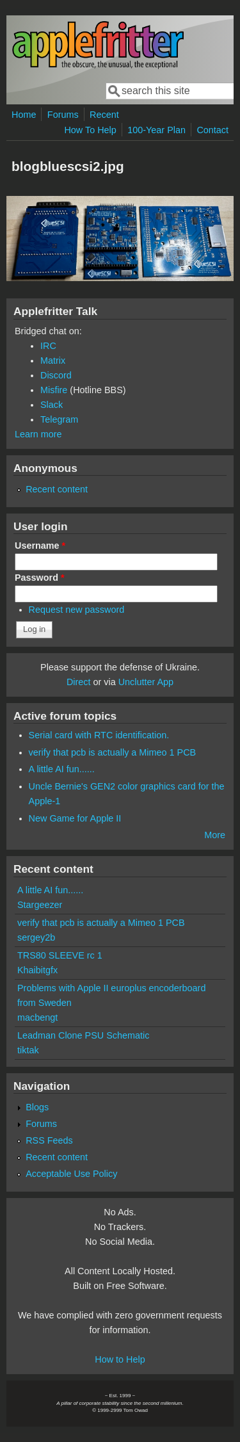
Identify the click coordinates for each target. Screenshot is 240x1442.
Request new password (77, 609)
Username (40, 545)
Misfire (53, 390)
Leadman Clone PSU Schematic (83, 1035)
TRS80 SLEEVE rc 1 (59, 955)
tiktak (28, 1050)
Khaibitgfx (37, 970)
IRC (48, 346)
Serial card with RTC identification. (99, 735)
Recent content (57, 489)
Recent (104, 114)
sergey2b (36, 937)
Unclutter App (145, 682)
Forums (63, 114)
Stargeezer (39, 905)
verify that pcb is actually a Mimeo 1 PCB (112, 752)
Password (40, 577)
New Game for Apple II (75, 818)
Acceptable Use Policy (71, 1174)
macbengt (37, 1017)
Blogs (37, 1107)
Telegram (59, 419)
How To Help (90, 130)
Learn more (38, 434)
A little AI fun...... (62, 769)
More (214, 835)
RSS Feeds (49, 1140)
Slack (51, 405)
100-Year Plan (156, 130)
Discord (56, 375)
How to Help (120, 1359)
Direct (79, 682)
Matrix (52, 360)
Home (24, 114)
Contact (212, 130)
